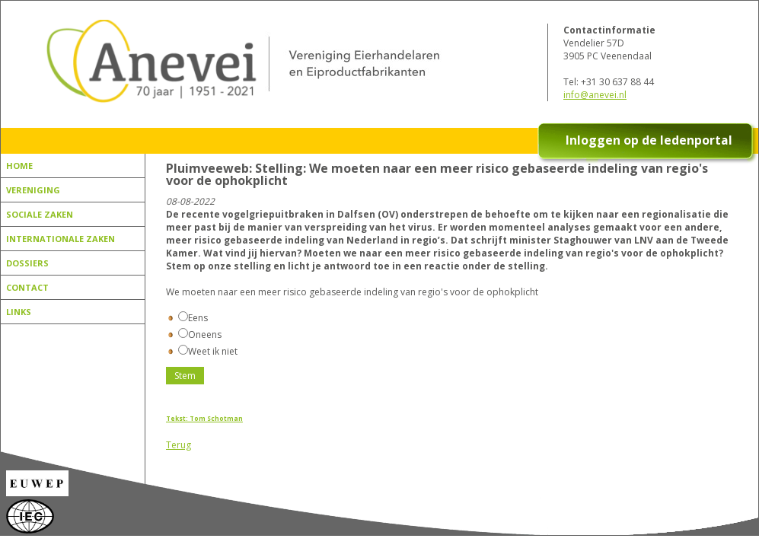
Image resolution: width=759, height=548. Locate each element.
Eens (193, 317)
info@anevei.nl (595, 94)
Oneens (200, 334)
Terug (178, 444)
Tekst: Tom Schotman (204, 418)
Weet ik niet (208, 351)
